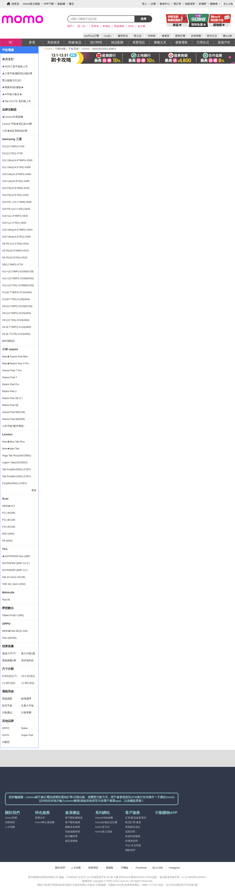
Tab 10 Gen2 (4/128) (13, 577)
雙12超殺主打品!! (11, 80)
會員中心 (165, 3)
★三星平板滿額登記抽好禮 (17, 73)
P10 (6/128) (8, 526)
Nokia (24, 728)
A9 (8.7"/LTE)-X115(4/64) (16, 333)
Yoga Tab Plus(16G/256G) (16, 455)
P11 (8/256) (8, 512)
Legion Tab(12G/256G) (15, 462)
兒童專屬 (26, 712)
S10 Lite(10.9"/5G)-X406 (15, 181)
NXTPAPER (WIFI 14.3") (15, 563)
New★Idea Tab (10, 448)
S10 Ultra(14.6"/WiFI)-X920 (17, 229)
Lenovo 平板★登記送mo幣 (17, 123)
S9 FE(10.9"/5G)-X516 (14, 257)
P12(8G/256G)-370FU (14, 483)
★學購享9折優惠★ (13, 87)
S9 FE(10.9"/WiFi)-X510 (15, 250)
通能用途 (8, 691)
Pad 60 (6, 599)
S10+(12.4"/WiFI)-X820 (15, 215)
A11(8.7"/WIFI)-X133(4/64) (17, 292)
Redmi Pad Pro (10, 384)
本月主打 (8, 59)
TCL (5, 549)
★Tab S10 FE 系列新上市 (16, 101)
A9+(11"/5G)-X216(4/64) (15, 320)
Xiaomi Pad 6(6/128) (13, 412)
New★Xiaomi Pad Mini (15, 356)
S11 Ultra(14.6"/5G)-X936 (16, 167)
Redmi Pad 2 (9, 391)
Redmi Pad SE (10, 405)
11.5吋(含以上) (27, 684)
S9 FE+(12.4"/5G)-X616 (15, 243)
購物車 (214, 3)
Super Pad (27, 735)
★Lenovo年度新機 (12, 116)
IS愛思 (5, 742)
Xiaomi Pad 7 (9, 377)
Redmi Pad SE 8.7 (12, 398)
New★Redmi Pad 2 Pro (15, 363)
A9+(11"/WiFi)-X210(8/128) (17, 306)
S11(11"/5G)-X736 (12, 153)
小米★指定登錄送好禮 (14, 130)
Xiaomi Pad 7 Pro (12, 370)
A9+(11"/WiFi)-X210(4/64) (16, 313)
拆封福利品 (8, 340)
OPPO (6, 623)
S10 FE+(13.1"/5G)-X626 (16, 208)
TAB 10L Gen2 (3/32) (14, 584)
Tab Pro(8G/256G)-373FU (16, 469)
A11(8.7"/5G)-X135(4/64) (16, 299)
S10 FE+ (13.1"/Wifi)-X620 (17, 201)
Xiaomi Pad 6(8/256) (13, 419)
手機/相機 (60, 48)
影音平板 (7, 705)
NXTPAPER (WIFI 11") (15, 570)
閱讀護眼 (7, 698)
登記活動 (228, 3)
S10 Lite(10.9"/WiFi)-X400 (16, 174)
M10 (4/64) (8, 533)
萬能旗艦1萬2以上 (9, 661)
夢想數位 (8, 608)
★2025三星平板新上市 (15, 66)
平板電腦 (73, 48)
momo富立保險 (31, 3)
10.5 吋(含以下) (28, 677)
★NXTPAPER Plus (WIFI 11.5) (16, 557)
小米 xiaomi (10, 349)
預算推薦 (8, 646)
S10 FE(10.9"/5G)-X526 (15, 195)
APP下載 (49, 3)
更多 (33, 490)
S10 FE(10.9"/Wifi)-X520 (15, 188)
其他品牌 (8, 720)
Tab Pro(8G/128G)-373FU (16, 476)
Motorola (8, 592)
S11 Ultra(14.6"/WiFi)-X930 (17, 160)
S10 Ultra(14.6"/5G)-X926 (16, 236)
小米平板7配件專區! (13, 426)
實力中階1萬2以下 (28, 654)
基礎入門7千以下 (9, 654)
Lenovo (85, 48)
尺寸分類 (8, 668)
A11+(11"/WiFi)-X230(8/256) (18, 278)
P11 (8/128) (8, 519)
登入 (144, 3)
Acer (5, 498)
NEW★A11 (8, 505)
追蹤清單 (190, 3)
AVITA (5, 735)
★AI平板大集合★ (12, 94)
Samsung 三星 (12, 139)
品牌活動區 (9, 109)
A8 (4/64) (7, 540)
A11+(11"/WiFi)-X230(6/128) (18, 271)
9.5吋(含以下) (9, 676)
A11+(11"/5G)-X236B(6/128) (18, 285)
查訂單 (177, 3)
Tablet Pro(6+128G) (13, 615)
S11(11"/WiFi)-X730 (13, 146)
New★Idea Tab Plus (13, 441)
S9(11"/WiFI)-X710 (12, 264)
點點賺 (61, 3)
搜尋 (143, 18)
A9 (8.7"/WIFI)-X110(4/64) (16, 327)
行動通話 (7, 712)
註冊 (153, 3)
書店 (71, 3)
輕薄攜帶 (26, 698)
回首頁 (15, 3)
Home (48, 48)
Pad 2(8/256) (9, 637)
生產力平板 (27, 705)
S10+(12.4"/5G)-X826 (14, 222)
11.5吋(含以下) (8, 684)
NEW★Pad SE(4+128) (15, 630)
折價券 (202, 3)
